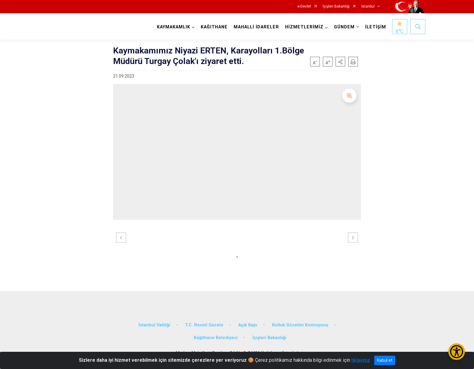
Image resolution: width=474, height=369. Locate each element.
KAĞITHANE (214, 27)
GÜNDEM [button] (344, 27)
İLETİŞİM (375, 27)
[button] (340, 61)
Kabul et (384, 360)
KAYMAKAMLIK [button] (173, 27)
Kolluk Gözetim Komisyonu (300, 325)
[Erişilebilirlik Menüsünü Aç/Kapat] (456, 351)
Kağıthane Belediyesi (216, 337)
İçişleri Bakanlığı (336, 6)
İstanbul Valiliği (154, 325)
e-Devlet (304, 6)
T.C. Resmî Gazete (204, 325)
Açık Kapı (247, 325)
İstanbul (368, 6)
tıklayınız (360, 360)
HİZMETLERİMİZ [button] (304, 27)
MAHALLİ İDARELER (256, 27)
